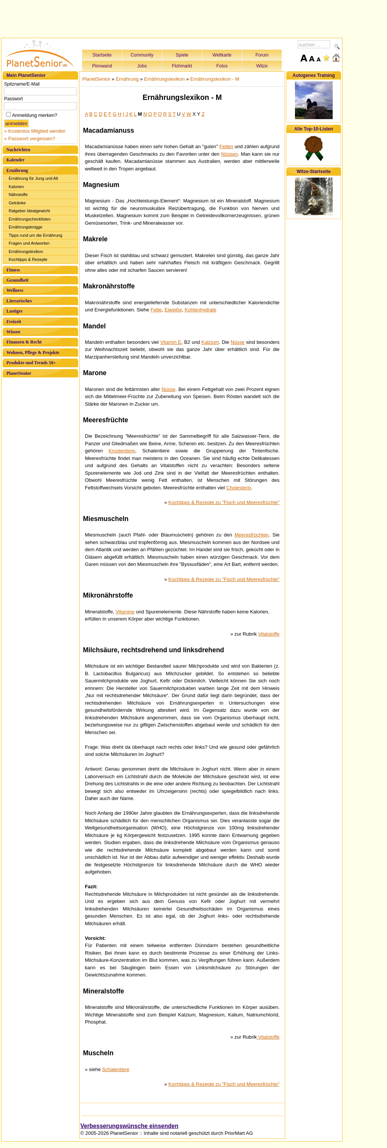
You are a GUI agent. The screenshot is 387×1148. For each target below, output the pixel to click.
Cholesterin (238, 487)
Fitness (13, 270)
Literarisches (19, 300)
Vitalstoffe (269, 634)
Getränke (17, 203)
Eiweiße (173, 310)
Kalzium (210, 342)
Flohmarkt (182, 66)
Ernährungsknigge (25, 227)
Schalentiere (115, 1069)
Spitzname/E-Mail (22, 84)
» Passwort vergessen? (29, 138)
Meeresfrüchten (252, 535)
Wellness (14, 290)
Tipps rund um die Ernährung (35, 235)
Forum (262, 55)
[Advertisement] (172, 18)
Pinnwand (102, 66)
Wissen (13, 331)
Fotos (221, 66)
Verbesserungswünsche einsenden (129, 1126)
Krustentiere (122, 451)
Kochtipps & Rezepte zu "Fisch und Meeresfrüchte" (224, 502)
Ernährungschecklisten (30, 219)
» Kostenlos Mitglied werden (35, 131)
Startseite (102, 55)
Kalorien (16, 186)
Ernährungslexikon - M (214, 79)
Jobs (142, 66)
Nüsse (237, 342)
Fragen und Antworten (29, 243)
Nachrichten (18, 149)
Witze (262, 66)
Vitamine (124, 612)
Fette (156, 310)
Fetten (226, 146)
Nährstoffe (18, 194)
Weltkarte (221, 55)
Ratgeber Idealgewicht (29, 210)
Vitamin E (170, 342)
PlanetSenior (18, 373)
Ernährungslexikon (26, 251)
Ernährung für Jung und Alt (33, 178)
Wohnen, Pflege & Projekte (32, 352)
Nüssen (229, 154)
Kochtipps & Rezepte (28, 259)
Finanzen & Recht (23, 342)
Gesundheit (17, 280)
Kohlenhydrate (201, 310)
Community (142, 55)
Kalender (15, 159)
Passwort (13, 98)
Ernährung (17, 170)
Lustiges (14, 311)
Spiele (182, 55)
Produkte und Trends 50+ (31, 362)
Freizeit (13, 321)
